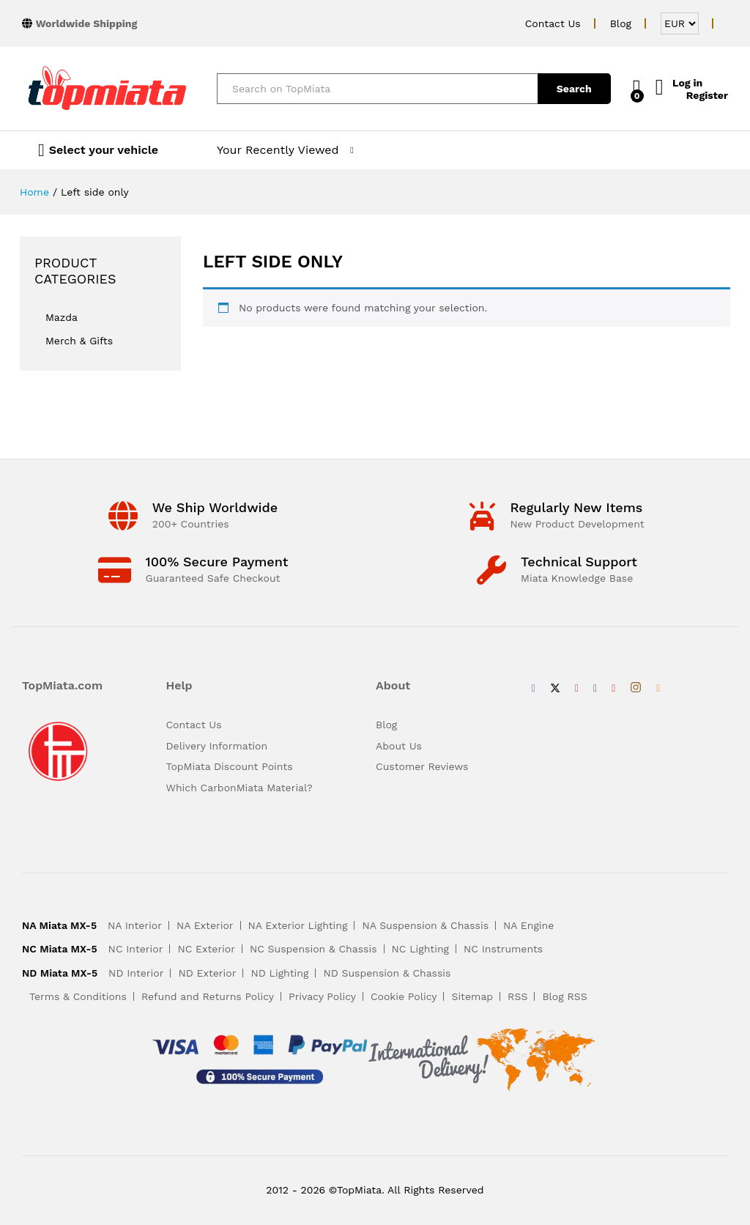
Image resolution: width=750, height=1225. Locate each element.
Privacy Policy (322, 996)
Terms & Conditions (78, 996)
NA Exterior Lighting (298, 925)
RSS (517, 996)
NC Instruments (503, 949)
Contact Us (553, 23)
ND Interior (135, 973)
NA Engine (528, 925)
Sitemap (472, 996)
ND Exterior (207, 973)
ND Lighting (279, 973)
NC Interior (135, 949)
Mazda (61, 317)
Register (707, 94)
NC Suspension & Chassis (313, 949)
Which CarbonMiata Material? (239, 787)
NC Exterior (206, 949)
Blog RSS (564, 996)
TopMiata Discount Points (229, 766)
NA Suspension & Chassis (425, 925)
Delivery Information (217, 746)
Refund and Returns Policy (207, 996)
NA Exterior (205, 925)
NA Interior (135, 925)
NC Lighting (420, 949)
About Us (399, 746)
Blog (620, 23)
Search (560, 89)
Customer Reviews (422, 766)
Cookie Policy (404, 996)
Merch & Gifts (79, 341)
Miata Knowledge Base (577, 578)
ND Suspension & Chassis (386, 973)
